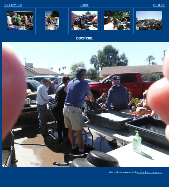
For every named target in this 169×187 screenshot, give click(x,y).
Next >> (159, 5)
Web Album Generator (149, 172)
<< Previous (13, 5)
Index (84, 5)
